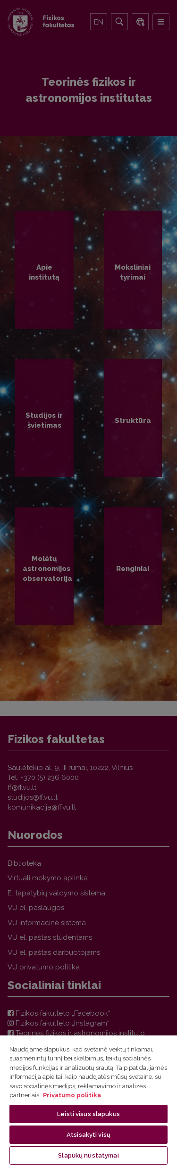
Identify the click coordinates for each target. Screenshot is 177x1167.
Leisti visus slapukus (88, 1113)
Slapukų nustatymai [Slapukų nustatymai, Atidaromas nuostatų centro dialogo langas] (88, 1155)
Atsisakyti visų (88, 1134)
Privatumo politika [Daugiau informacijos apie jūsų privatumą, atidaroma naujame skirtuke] (72, 1095)
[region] (88, 1101)
